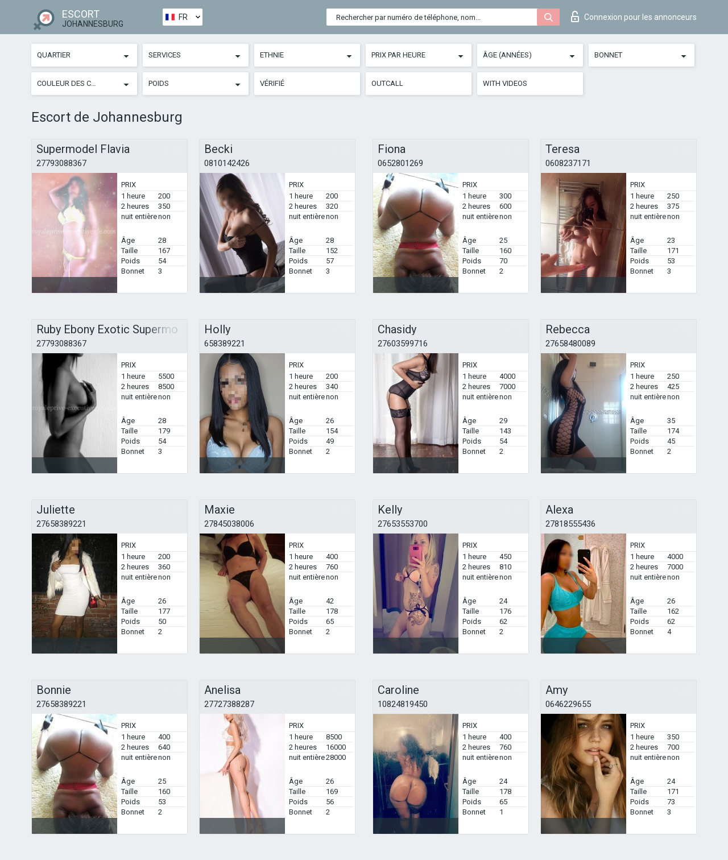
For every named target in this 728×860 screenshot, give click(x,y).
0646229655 (568, 704)
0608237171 (568, 163)
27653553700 (403, 524)
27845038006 (229, 524)
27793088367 (61, 163)
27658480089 (570, 343)
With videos (505, 83)
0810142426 (227, 163)
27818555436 (570, 524)
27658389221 (61, 524)
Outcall (387, 83)
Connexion (634, 16)
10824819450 (403, 704)
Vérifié (272, 83)
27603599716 (403, 343)
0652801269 (400, 163)
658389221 (224, 343)
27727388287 (229, 704)
